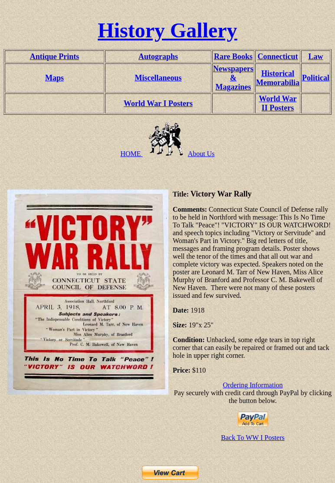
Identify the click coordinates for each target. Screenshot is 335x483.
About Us (201, 153)
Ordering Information (252, 385)
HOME (131, 153)
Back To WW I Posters (252, 437)
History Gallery (167, 30)
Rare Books (233, 56)
